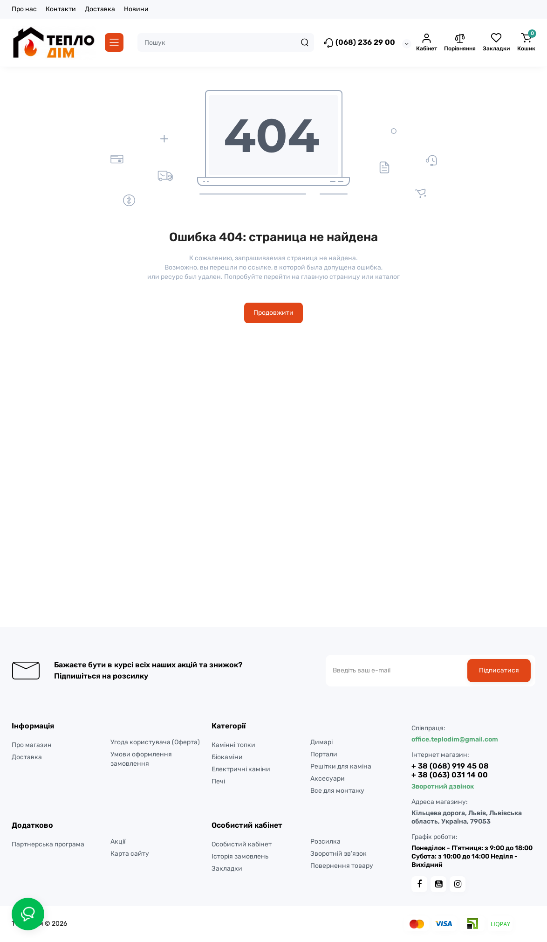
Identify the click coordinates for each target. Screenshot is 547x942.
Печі (218, 781)
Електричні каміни (241, 769)
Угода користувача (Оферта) (155, 742)
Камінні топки (233, 745)
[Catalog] (114, 42)
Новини (136, 9)
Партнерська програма (48, 844)
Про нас (24, 9)
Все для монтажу (337, 791)
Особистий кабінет (242, 844)
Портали (323, 754)
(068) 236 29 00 (359, 43)
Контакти (61, 9)
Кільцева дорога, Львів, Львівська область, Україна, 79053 (466, 817)
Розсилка (325, 841)
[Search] (304, 42)
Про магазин (32, 745)
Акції (117, 841)
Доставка (100, 9)
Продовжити (273, 313)
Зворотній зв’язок (338, 854)
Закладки (227, 869)
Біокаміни (227, 757)
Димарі (321, 742)
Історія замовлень (240, 856)
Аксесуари (327, 779)
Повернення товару (341, 866)
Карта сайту (129, 854)
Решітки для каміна (340, 766)
